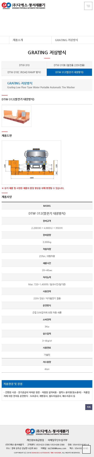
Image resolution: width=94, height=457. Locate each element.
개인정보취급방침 (35, 440)
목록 (89, 407)
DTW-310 (24, 65)
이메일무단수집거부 (57, 440)
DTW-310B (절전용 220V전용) (69, 65)
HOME (4, 40)
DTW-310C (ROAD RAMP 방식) (24, 72)
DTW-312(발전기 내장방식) (69, 72)
